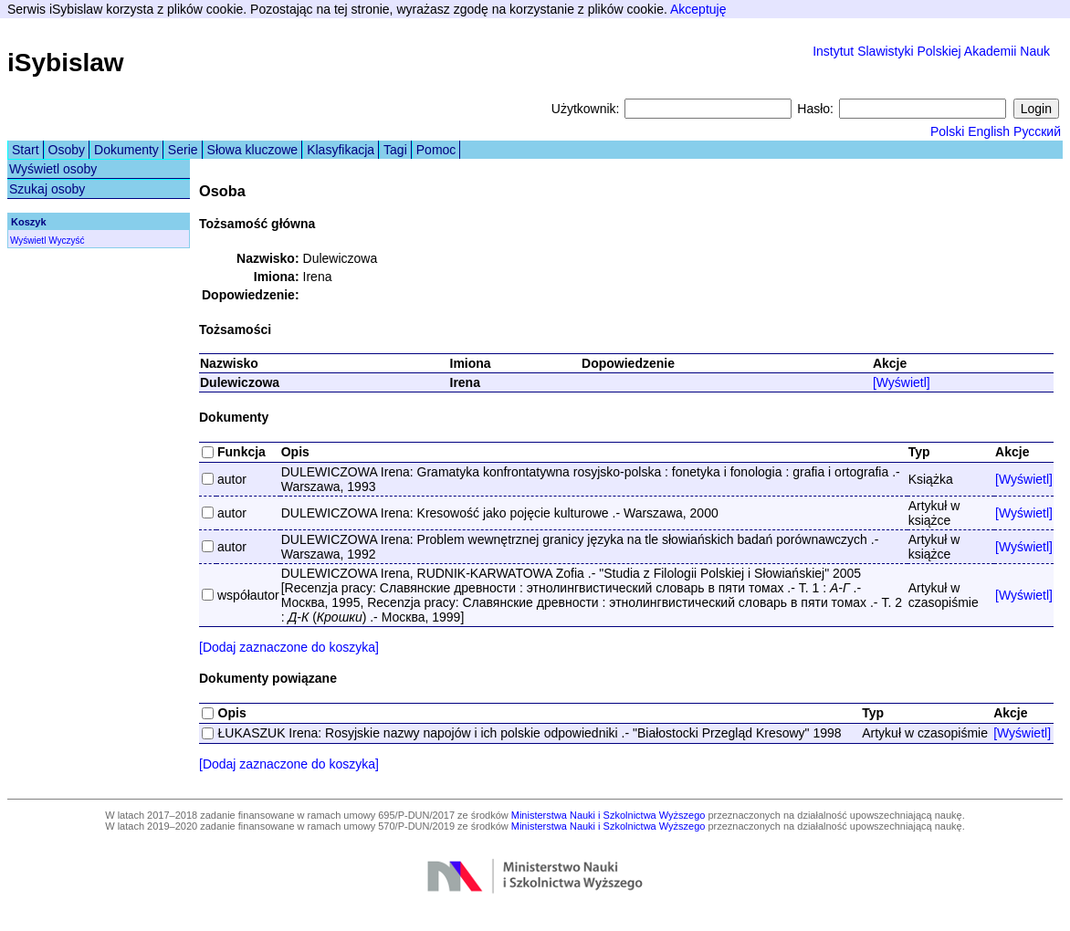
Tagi (395, 149)
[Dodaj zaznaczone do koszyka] (289, 647)
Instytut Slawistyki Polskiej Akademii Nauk (931, 51)
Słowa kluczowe (253, 149)
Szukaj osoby (47, 189)
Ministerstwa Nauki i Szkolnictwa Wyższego (608, 815)
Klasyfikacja (340, 149)
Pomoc (436, 149)
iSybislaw (65, 62)
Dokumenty (126, 149)
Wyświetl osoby (53, 169)
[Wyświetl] (901, 382)
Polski (947, 131)
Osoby (66, 149)
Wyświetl (28, 240)
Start (25, 149)
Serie (183, 149)
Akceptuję (698, 9)
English (989, 131)
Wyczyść (66, 240)
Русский (1037, 131)
